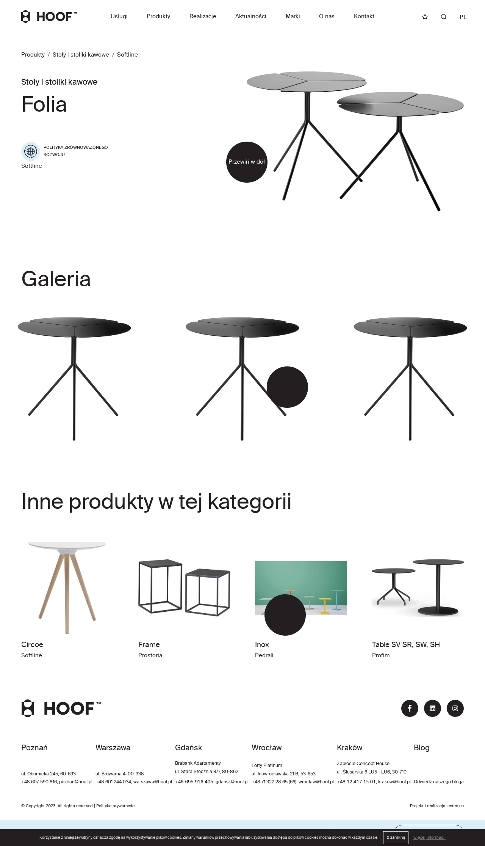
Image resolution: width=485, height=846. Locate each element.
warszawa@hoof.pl (152, 782)
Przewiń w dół (246, 162)
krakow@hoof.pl (394, 782)
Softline (127, 55)
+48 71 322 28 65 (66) (274, 782)
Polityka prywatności (116, 806)
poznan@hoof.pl (75, 782)
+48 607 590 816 (39, 782)
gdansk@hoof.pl (232, 782)
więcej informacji (429, 837)
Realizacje (202, 16)
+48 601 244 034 (113, 782)
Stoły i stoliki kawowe (81, 55)
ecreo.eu (455, 806)
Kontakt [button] (364, 16)
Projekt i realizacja (427, 806)
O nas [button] (327, 16)
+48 (180, 782)
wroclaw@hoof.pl (315, 782)
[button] (277, 387)
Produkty (158, 16)
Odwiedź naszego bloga (439, 782)
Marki (293, 16)
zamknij (396, 837)
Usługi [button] (119, 16)
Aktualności (250, 16)
